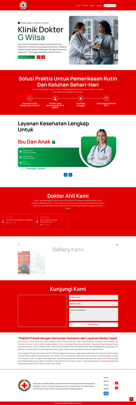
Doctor (92, 6)
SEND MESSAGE (93, 324)
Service (85, 6)
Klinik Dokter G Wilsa (26, 341)
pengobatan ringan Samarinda (32, 353)
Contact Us (110, 6)
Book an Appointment (26, 57)
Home (78, 6)
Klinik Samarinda (108, 358)
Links (106, 393)
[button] (19, 245)
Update (99, 6)
